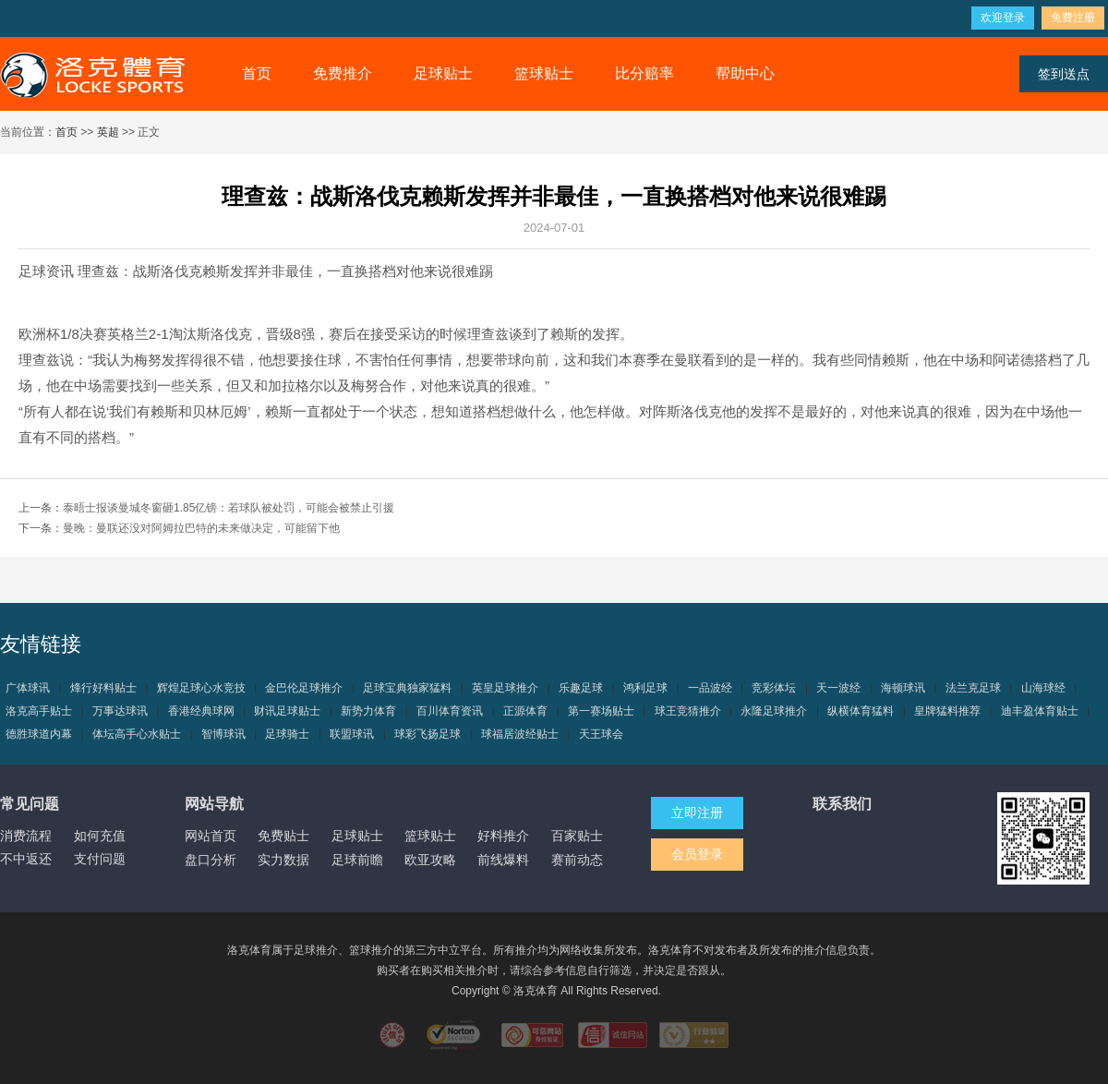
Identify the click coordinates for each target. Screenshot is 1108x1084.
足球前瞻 (357, 859)
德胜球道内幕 (39, 734)
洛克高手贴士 (39, 711)
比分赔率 (644, 73)
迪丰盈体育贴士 (1039, 711)
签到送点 (1064, 73)
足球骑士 (287, 734)
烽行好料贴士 (103, 687)
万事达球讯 (120, 711)
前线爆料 (503, 859)
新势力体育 (368, 711)
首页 (256, 73)
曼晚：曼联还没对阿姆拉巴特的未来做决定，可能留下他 (201, 528)
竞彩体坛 (774, 687)
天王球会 (601, 734)
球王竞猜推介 (688, 711)
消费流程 (26, 835)
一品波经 (710, 687)
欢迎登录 (1003, 17)
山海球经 (1043, 687)
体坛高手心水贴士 (136, 734)
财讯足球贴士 (287, 711)
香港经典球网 (201, 711)
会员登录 (697, 854)
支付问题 (100, 858)
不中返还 (26, 858)
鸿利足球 (645, 687)
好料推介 (503, 835)
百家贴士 (577, 835)
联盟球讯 (352, 734)
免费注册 (1073, 17)
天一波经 (838, 687)
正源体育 (525, 711)
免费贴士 (283, 835)
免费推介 (342, 73)
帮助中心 (745, 73)
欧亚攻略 (430, 859)
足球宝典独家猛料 (407, 687)
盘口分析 (210, 859)
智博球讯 (223, 734)
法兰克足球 (973, 687)
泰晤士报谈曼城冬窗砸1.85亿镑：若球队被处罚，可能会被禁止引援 (228, 507)
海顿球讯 (903, 687)
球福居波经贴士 (520, 734)
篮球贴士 (543, 73)
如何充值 (100, 835)
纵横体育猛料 (860, 711)
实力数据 (283, 859)
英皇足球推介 (505, 687)
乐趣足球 (581, 687)
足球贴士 (443, 73)
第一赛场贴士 (601, 711)
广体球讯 (28, 687)
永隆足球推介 (774, 711)
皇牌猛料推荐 (947, 711)
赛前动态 (577, 859)
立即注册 (697, 812)
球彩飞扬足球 (427, 734)
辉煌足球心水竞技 (201, 687)
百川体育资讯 (449, 711)
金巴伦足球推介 (304, 687)
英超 (108, 132)
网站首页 (210, 835)
